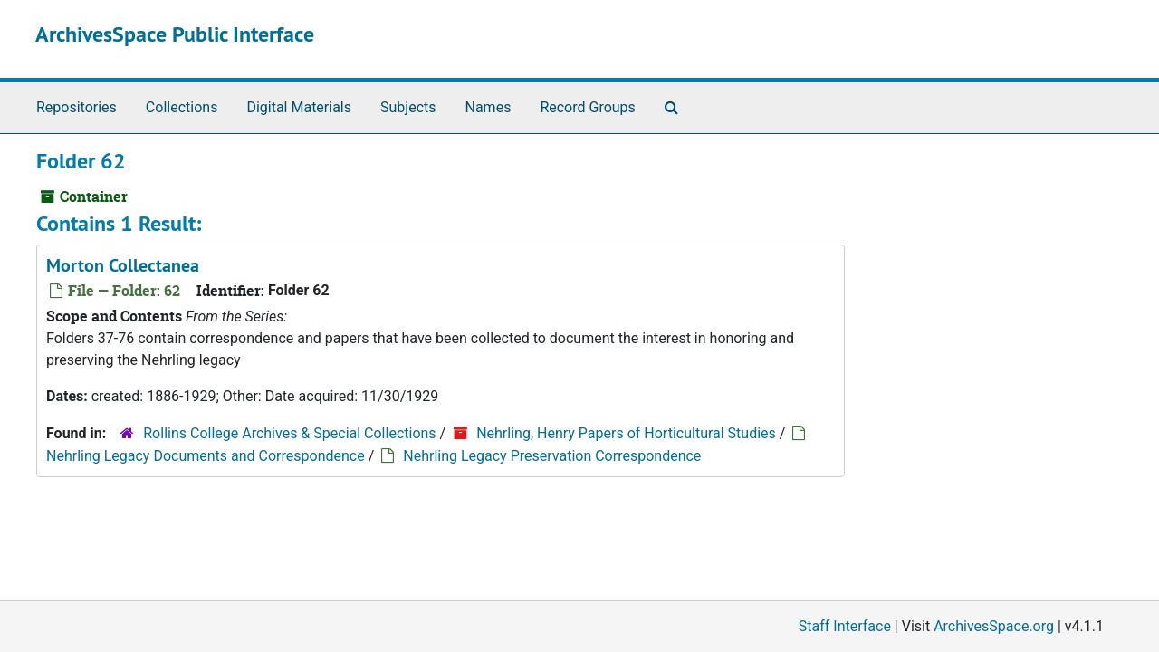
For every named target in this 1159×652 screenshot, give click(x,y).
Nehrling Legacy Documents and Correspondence (205, 456)
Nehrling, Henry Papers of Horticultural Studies (626, 433)
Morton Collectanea (122, 265)
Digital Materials (298, 107)
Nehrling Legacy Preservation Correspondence (552, 456)
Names (488, 107)
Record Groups (587, 107)
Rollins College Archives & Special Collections (289, 433)
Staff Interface (845, 626)
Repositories (76, 107)
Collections (182, 107)
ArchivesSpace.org (994, 626)
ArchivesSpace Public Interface (174, 34)
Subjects (408, 107)
